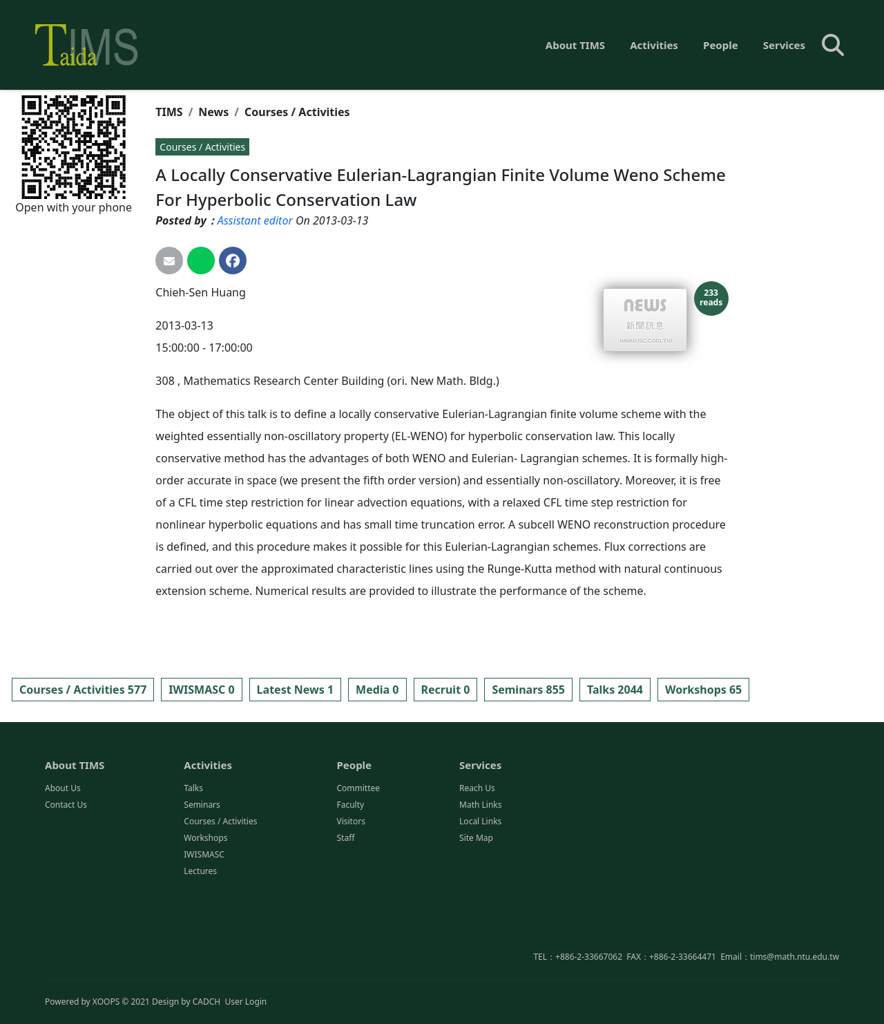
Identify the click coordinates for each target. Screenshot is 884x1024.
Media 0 (377, 689)
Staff (345, 906)
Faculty (350, 873)
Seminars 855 (528, 689)
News (213, 112)
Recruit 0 (445, 689)
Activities (654, 45)
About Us (63, 856)
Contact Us (66, 873)
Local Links (480, 889)
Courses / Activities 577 (82, 689)
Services (784, 45)
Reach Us (477, 856)
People (720, 45)
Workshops (205, 906)
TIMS (168, 112)
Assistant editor (255, 220)
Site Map (476, 906)
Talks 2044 (615, 689)
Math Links (480, 873)
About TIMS (575, 45)
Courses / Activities (297, 112)
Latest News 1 (295, 689)
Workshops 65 (703, 689)
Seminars (202, 873)
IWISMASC (204, 923)
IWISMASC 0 (201, 689)
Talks (193, 856)
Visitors (350, 889)
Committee (358, 856)
